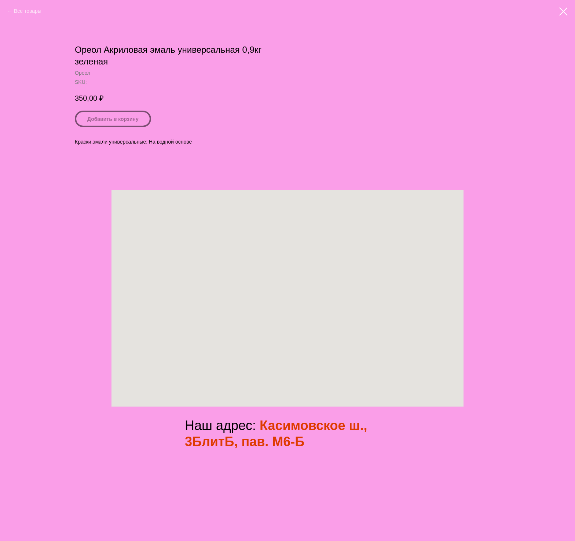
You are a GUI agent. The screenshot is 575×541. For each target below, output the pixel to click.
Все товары (27, 11)
